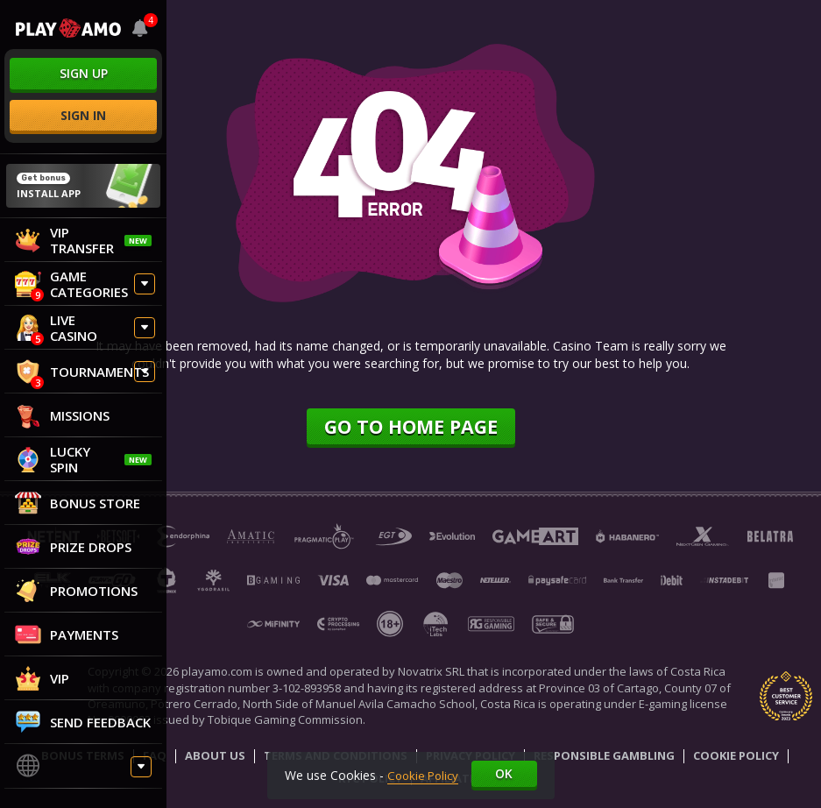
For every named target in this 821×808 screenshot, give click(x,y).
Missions (62, 415)
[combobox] (140, 28)
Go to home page (411, 427)
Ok (506, 773)
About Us (215, 757)
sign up (84, 73)
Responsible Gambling (604, 757)
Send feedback (83, 722)
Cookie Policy (736, 757)
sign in (83, 115)
